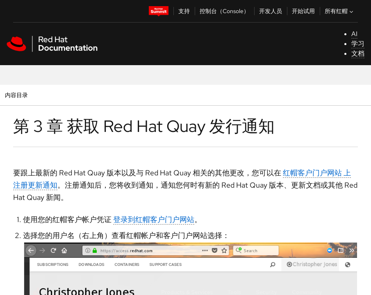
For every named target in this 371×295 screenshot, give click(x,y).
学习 (357, 43)
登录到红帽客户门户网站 (153, 219)
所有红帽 (340, 11)
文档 (357, 53)
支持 (184, 11)
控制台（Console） (224, 11)
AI (354, 34)
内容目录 (16, 95)
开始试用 (303, 11)
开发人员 (270, 11)
